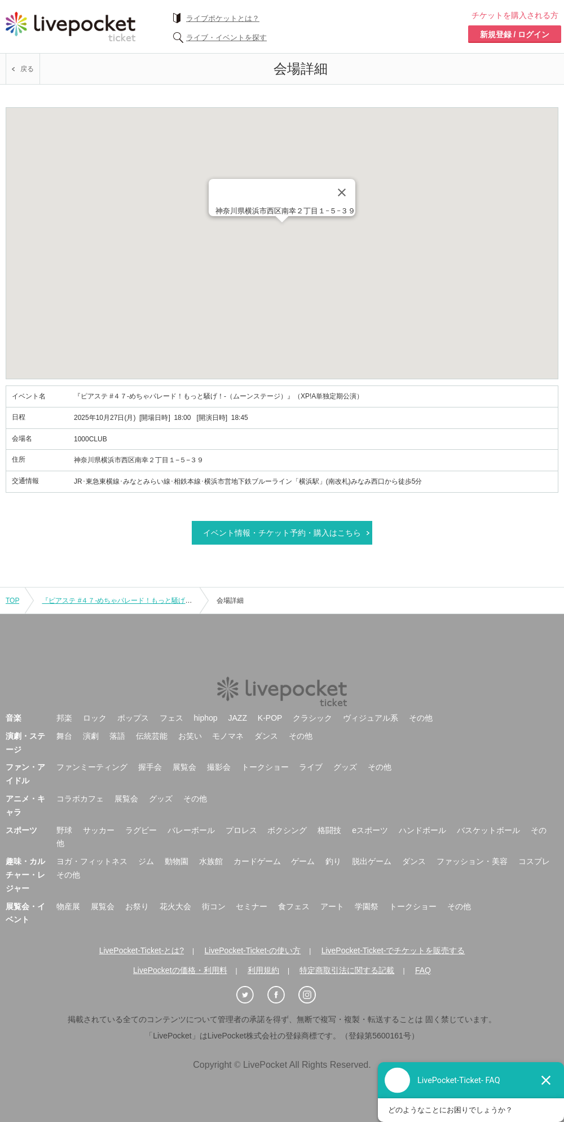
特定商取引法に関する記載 (346, 970)
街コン (214, 906)
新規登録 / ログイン (515, 34)
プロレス (241, 830)
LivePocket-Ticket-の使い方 (253, 950)
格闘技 (329, 830)
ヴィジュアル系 (370, 717)
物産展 (68, 906)
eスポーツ (370, 830)
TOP (12, 600)
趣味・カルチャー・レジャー (25, 875)
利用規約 (263, 970)
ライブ (311, 767)
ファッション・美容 (472, 861)
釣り (333, 861)
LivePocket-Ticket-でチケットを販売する (393, 950)
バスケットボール (488, 830)
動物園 (176, 861)
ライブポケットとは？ (222, 18)
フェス (171, 717)
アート (332, 906)
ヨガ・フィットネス (91, 861)
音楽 (13, 717)
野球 (64, 830)
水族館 (211, 861)
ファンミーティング (91, 767)
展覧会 (184, 767)
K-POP (270, 717)
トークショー (265, 767)
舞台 (64, 735)
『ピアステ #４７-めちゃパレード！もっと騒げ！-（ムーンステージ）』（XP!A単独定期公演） (186, 600)
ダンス (266, 735)
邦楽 (64, 717)
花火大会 (175, 906)
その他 (421, 717)
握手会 (150, 767)
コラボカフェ (80, 798)
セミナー (251, 906)
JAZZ (237, 717)
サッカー (98, 830)
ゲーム (303, 861)
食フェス (294, 906)
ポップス (133, 717)
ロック (95, 717)
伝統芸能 (152, 735)
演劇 (91, 735)
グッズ (345, 767)
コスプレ (534, 861)
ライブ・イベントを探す (226, 37)
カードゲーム (257, 861)
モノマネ (228, 735)
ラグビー (141, 830)
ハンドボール (422, 830)
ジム (146, 861)
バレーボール (191, 830)
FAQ (423, 970)
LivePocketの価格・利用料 (180, 970)
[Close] (341, 192)
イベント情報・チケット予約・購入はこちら (282, 532)
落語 (117, 735)
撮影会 (219, 767)
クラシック (312, 717)
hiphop (206, 717)
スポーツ (21, 830)
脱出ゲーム (371, 861)
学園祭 (366, 906)
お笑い (190, 735)
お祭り (137, 906)
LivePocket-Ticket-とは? (141, 950)
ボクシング (287, 830)
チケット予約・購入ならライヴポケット (70, 26)
